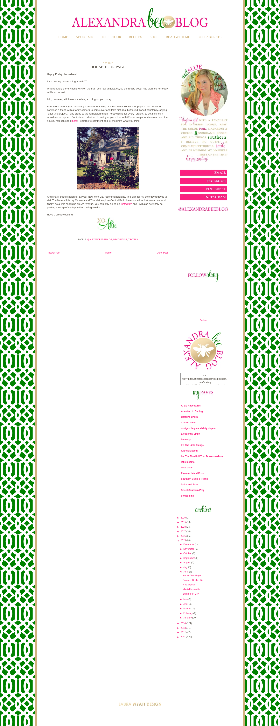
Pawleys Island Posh (192, 473)
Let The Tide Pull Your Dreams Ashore (202, 456)
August (187, 562)
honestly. (186, 439)
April (186, 604)
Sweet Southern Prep (193, 490)
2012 (183, 632)
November (189, 549)
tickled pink (187, 495)
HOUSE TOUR (111, 37)
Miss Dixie (186, 467)
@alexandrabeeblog (99, 239)
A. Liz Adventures (191, 405)
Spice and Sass (189, 484)
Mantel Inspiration (192, 589)
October (187, 553)
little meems (187, 462)
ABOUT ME (84, 37)
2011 (183, 637)
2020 (183, 517)
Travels (133, 239)
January (187, 617)
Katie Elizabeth (189, 450)
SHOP (154, 37)
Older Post (162, 252)
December (189, 544)
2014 (183, 623)
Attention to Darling (192, 411)
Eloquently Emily (190, 433)
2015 (183, 540)
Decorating (120, 239)
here (74, 120)
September (189, 558)
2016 (183, 536)
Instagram (126, 203)
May (185, 599)
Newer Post (54, 252)
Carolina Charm (189, 417)
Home (63, 37)
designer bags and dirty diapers (198, 428)
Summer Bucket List (193, 580)
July (185, 567)
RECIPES (135, 37)
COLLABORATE (209, 37)
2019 (183, 522)
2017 (183, 531)
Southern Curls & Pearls (194, 479)
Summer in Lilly (191, 593)
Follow (203, 320)
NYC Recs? (189, 584)
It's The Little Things (192, 445)
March (187, 608)
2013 (183, 628)
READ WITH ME (178, 37)
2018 (183, 526)
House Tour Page (192, 575)
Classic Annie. (189, 422)
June (186, 571)
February (188, 613)
